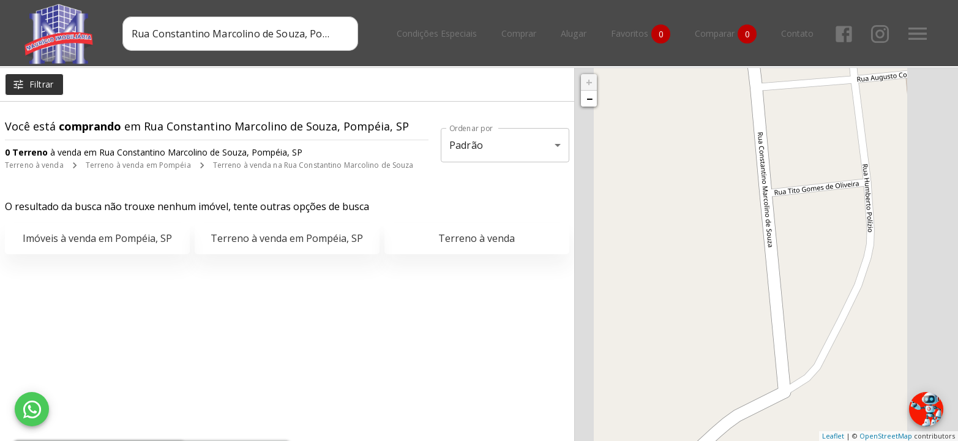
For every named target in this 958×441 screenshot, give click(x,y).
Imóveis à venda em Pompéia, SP (97, 238)
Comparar (726, 33)
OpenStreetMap (885, 435)
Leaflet (833, 435)
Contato (797, 34)
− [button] (589, 98)
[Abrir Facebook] (844, 34)
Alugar (573, 34)
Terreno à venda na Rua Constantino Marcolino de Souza (313, 165)
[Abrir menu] (917, 33)
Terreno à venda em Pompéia (138, 165)
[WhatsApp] (32, 409)
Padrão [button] (466, 145)
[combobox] (240, 34)
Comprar (518, 34)
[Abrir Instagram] (880, 34)
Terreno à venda (34, 165)
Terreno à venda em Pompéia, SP (287, 238)
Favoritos (640, 33)
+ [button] (589, 82)
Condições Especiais (437, 34)
